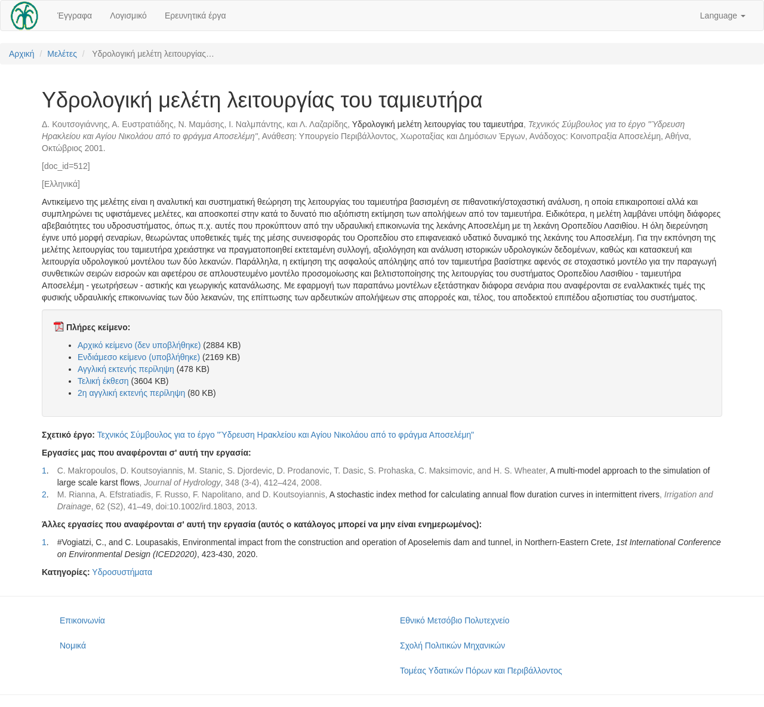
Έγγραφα (74, 15)
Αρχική (22, 54)
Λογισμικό (128, 15)
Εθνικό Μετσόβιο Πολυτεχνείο (454, 620)
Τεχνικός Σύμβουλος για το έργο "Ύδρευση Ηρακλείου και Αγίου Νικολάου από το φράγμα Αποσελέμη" (286, 434)
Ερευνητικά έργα (195, 15)
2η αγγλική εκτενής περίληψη (131, 393)
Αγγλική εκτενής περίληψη (126, 369)
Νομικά (73, 645)
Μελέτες (62, 54)
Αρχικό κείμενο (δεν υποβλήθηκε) (139, 345)
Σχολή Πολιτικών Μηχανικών (452, 645)
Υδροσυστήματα (122, 572)
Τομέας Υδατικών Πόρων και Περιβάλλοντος (481, 670)
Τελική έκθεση (103, 381)
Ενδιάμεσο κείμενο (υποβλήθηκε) (139, 357)
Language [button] (722, 15)
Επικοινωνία (82, 620)
